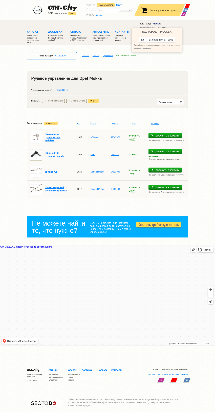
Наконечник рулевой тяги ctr (54, 154)
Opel (71, 13)
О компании (53, 374)
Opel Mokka (108, 56)
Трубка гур (51, 171)
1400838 (99, 15)
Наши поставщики (56, 377)
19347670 (115, 137)
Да (142, 39)
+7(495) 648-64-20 (179, 369)
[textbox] (103, 10)
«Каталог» (60, 55)
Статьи (70, 377)
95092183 (115, 189)
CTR (93, 154)
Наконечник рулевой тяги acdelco (52, 137)
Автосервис (53, 380)
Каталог (96, 56)
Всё (95, 101)
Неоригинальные (55, 101)
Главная (85, 56)
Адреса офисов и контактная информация (168, 374)
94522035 (115, 172)
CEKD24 (115, 154)
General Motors (78, 101)
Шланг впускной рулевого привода (56, 189)
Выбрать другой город (161, 39)
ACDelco (94, 137)
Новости (71, 380)
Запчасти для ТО (74, 374)
